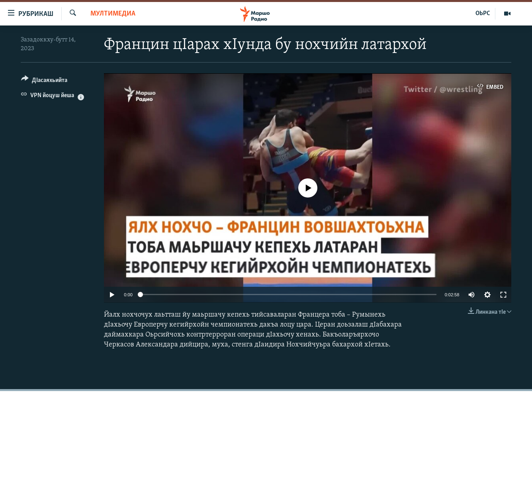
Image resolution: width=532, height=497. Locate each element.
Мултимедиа (112, 14)
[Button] (44, 81)
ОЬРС (482, 13)
